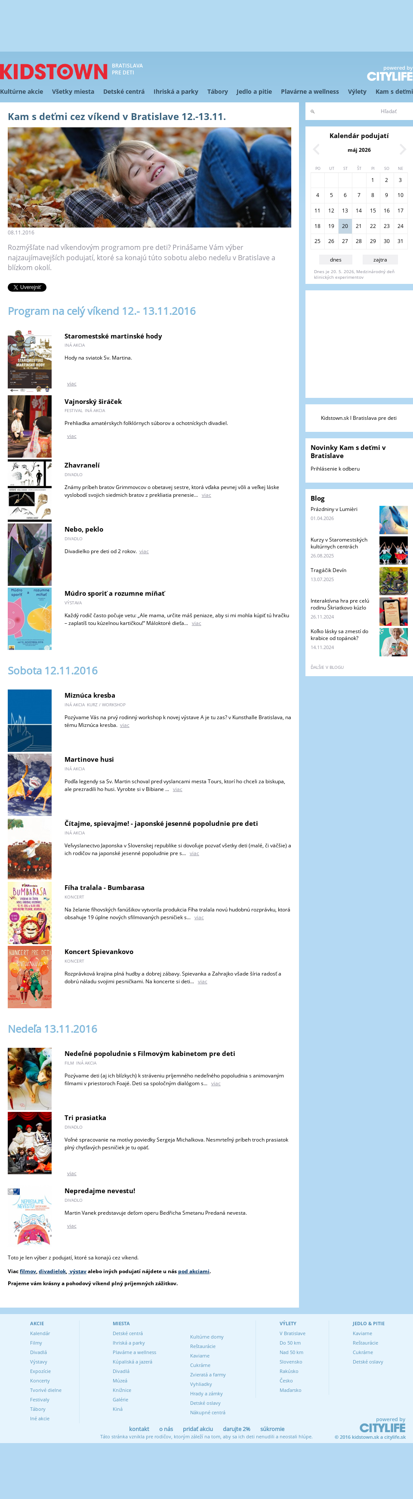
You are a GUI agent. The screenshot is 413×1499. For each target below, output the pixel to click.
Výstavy (38, 1361)
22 (373, 226)
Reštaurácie (203, 1346)
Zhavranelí (82, 465)
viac (72, 383)
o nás (166, 1429)
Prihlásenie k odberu (335, 468)
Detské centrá (124, 91)
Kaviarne (200, 1355)
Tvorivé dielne (46, 1390)
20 (345, 226)
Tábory (217, 91)
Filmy (36, 1342)
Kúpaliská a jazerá (132, 1361)
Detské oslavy (205, 1403)
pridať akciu (198, 1429)
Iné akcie (39, 1418)
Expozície (40, 1371)
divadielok (52, 1271)
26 (331, 241)
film (69, 1063)
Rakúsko (289, 1371)
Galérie (120, 1399)
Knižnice (122, 1390)
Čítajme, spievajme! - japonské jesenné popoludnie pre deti (161, 823)
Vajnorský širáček (93, 401)
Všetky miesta (73, 91)
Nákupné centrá (207, 1412)
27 (345, 241)
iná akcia (75, 345)
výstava (73, 603)
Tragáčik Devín (328, 570)
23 (387, 226)
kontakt (139, 1429)
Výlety (357, 91)
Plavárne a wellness (310, 91)
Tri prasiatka (85, 1117)
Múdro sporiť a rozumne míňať (115, 593)
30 (387, 241)
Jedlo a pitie (254, 91)
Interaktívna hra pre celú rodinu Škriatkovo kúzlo (340, 604)
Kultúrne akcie (21, 91)
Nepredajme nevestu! (100, 1190)
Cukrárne (200, 1365)
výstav (77, 1271)
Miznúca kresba (90, 695)
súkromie (272, 1429)
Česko (286, 1380)
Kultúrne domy (207, 1336)
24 (401, 226)
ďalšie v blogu (327, 667)
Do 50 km (290, 1342)
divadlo (74, 474)
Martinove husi (89, 759)
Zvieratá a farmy (208, 1374)
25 (317, 241)
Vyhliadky (201, 1384)
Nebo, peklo (84, 529)
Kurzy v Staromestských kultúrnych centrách (339, 543)
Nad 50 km (291, 1352)
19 (331, 226)
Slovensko (291, 1361)
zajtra (380, 259)
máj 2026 (359, 150)
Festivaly (39, 1399)
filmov (28, 1271)
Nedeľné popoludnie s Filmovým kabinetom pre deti (150, 1053)
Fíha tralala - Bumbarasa (105, 887)
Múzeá (120, 1380)
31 (401, 241)
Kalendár (40, 1333)
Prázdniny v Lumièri (334, 509)
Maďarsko (291, 1390)
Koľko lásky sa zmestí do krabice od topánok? (339, 635)
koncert (74, 897)
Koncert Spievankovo (99, 951)
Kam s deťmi (394, 91)
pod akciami (194, 1271)
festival (74, 410)
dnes (336, 259)
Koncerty (40, 1380)
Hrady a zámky (206, 1393)
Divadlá (38, 1352)
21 (359, 226)
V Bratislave (292, 1333)
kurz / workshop (106, 705)
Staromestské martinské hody (113, 336)
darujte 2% (236, 1429)
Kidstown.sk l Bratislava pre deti (359, 418)
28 (359, 241)
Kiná (118, 1409)
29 (373, 241)
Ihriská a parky (176, 91)
